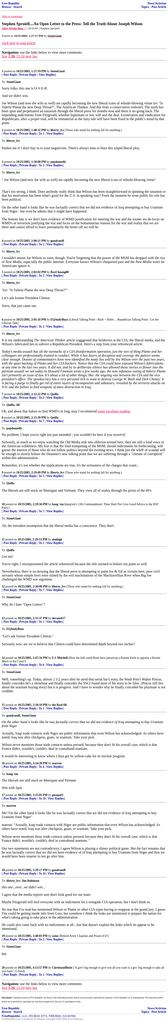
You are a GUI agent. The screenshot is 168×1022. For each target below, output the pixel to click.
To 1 (41, 133)
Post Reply (10, 74)
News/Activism (156, 3)
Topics (145, 7)
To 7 (41, 421)
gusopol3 (57, 795)
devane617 (58, 618)
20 (3, 967)
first (4, 56)
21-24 (20, 56)
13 (3, 618)
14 (3, 657)
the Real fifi (59, 704)
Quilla (54, 394)
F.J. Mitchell (60, 657)
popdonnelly (58, 161)
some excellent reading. (114, 411)
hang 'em (58, 504)
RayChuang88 (60, 272)
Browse (6, 7)
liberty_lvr (57, 130)
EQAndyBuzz (59, 319)
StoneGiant (58, 71)
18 (3, 870)
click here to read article (19, 43)
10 (3, 504)
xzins (55, 936)
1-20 (11, 56)
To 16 (42, 873)
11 (3, 539)
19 (3, 936)
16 (3, 763)
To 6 (41, 664)
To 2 (41, 165)
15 (3, 704)
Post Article (158, 7)
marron (57, 763)
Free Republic (11, 3)
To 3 (41, 476)
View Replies (47, 74)
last (34, 56)
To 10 (42, 798)
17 (3, 795)
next (28, 56)
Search (17, 7)
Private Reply (28, 74)
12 (3, 586)
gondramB (57, 240)
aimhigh (57, 539)
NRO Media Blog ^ (14, 28)
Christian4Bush (62, 967)
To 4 (41, 766)
